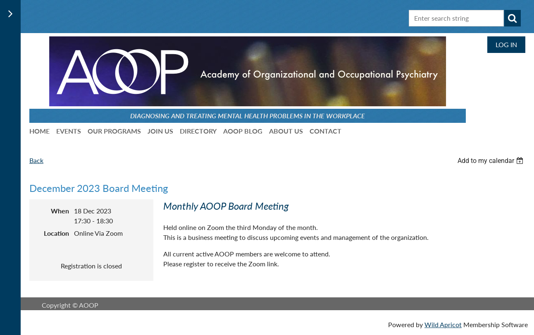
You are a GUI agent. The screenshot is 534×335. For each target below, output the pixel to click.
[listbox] (491, 161)
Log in (506, 44)
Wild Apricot (443, 324)
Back (36, 160)
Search (512, 18)
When (60, 211)
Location (56, 233)
